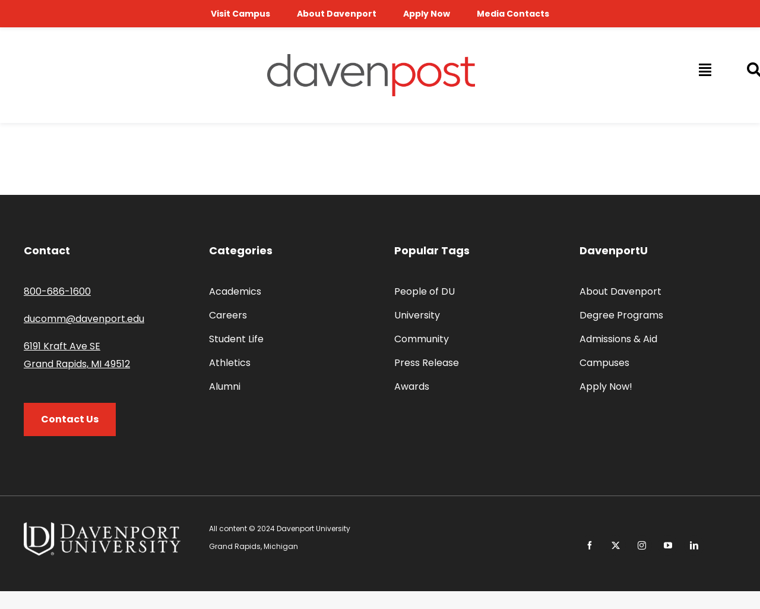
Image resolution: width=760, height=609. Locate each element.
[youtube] (668, 545)
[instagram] (642, 545)
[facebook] (590, 545)
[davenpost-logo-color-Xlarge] (371, 58)
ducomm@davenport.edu (84, 319)
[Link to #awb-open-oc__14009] (704, 69)
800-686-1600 (57, 291)
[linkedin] (694, 545)
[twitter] (616, 545)
